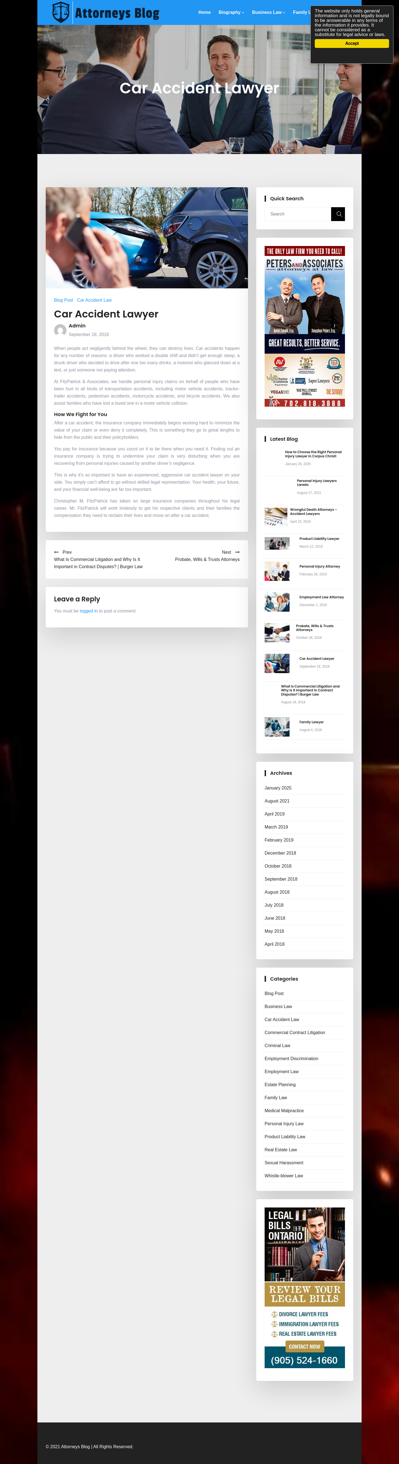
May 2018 (274, 931)
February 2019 (279, 840)
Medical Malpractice (284, 1110)
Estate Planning (280, 1084)
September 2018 (281, 879)
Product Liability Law (285, 1136)
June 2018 (275, 918)
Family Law (305, 12)
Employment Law (282, 1071)
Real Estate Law (281, 1149)
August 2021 (277, 801)
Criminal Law (277, 1045)
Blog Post (63, 300)
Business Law (267, 12)
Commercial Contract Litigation (295, 1032)
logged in (89, 611)
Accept (352, 43)
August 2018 (277, 892)
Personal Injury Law (284, 1123)
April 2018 (275, 944)
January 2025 (278, 788)
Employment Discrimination (291, 1058)
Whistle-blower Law (284, 1175)
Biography (230, 12)
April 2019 (275, 814)
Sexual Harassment (284, 1162)
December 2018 (280, 853)
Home (204, 12)
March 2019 (276, 827)
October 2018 (278, 866)
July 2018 (274, 905)
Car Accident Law (94, 300)
